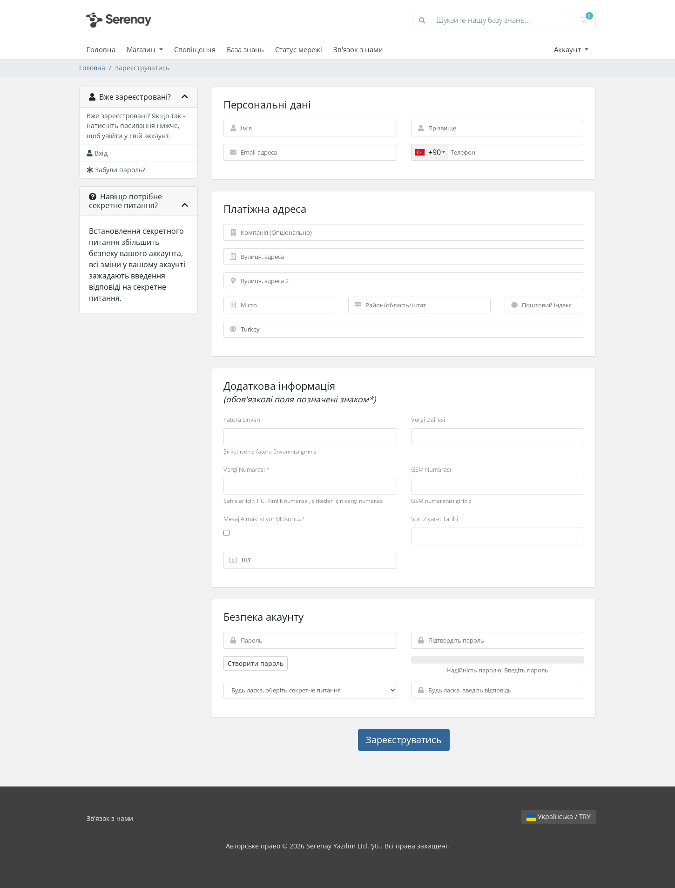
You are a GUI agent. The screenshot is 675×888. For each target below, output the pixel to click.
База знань (245, 49)
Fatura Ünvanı (242, 419)
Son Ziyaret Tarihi (434, 519)
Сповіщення (195, 49)
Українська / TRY (558, 816)
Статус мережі (298, 49)
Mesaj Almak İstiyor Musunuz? (263, 519)
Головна (101, 49)
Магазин (142, 49)
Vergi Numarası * (246, 469)
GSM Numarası (431, 469)
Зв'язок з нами (358, 49)
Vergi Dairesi (428, 419)
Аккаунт (568, 49)
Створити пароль (256, 663)
